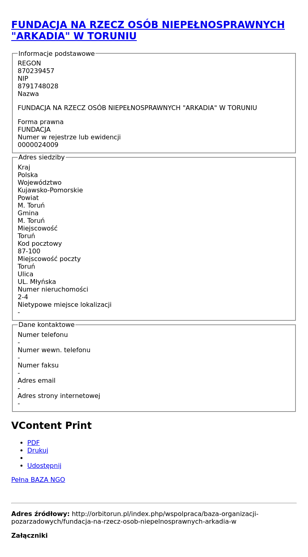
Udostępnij (44, 465)
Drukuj (37, 450)
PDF (33, 443)
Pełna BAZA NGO (38, 480)
